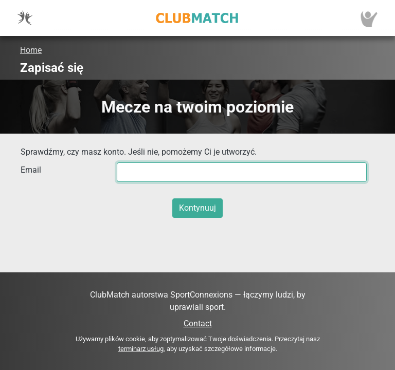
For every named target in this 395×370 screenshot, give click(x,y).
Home (31, 50)
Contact (198, 323)
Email (31, 170)
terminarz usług (141, 349)
